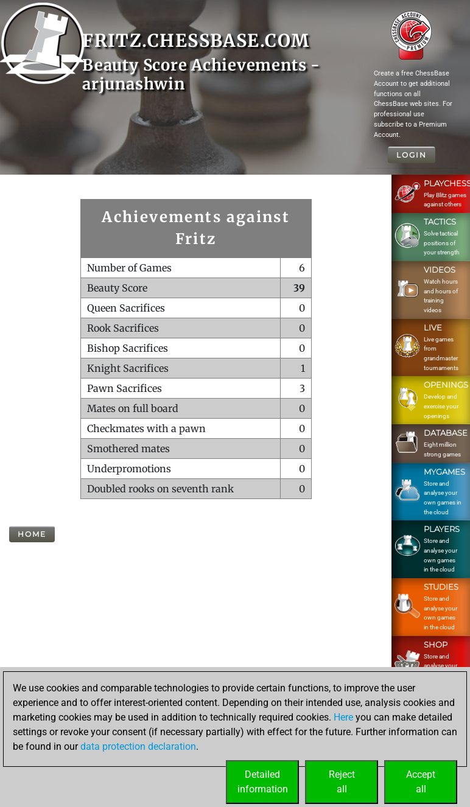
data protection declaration (138, 746)
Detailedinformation (262, 782)
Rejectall (342, 782)
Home (32, 534)
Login (411, 154)
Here (343, 717)
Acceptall (420, 782)
